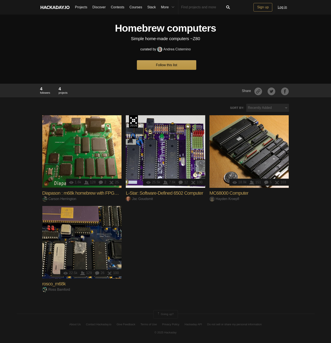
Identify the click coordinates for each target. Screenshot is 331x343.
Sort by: (237, 107)
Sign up (263, 7)
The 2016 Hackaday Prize (133, 121)
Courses (135, 7)
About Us (75, 324)
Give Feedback (126, 324)
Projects (81, 7)
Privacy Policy (170, 324)
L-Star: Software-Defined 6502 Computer (164, 193)
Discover (99, 7)
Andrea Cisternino (174, 49)
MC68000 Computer (228, 193)
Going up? (165, 314)
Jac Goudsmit (139, 199)
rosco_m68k (54, 283)
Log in (282, 7)
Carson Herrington (59, 199)
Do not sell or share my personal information (234, 324)
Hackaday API (193, 324)
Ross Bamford (56, 289)
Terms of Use (149, 324)
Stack (151, 7)
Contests (117, 7)
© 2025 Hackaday (165, 332)
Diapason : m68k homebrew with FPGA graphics (88, 193)
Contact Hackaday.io (98, 324)
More (168, 7)
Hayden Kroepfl (224, 199)
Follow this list (166, 65)
